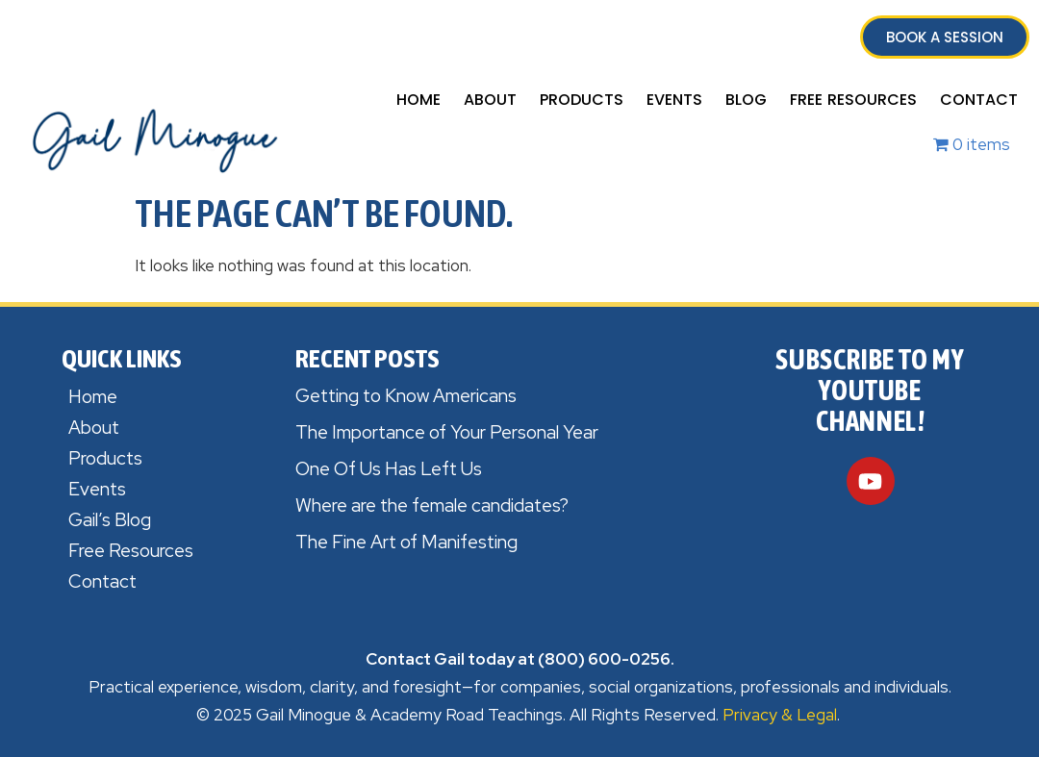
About (490, 99)
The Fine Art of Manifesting (406, 542)
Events (674, 99)
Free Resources (853, 99)
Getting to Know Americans (406, 396)
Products (581, 99)
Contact (979, 99)
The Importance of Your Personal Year (446, 432)
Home (418, 99)
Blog (746, 99)
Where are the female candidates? (432, 505)
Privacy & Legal (779, 714)
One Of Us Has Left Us (388, 469)
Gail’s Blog (109, 520)
